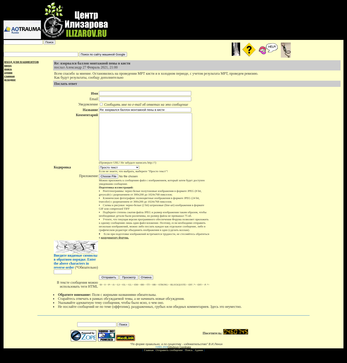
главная (9, 76)
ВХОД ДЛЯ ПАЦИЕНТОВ (21, 62)
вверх (8, 65)
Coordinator (185, 356)
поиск (8, 69)
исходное (10, 79)
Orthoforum (173, 356)
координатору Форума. (115, 246)
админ (8, 72)
